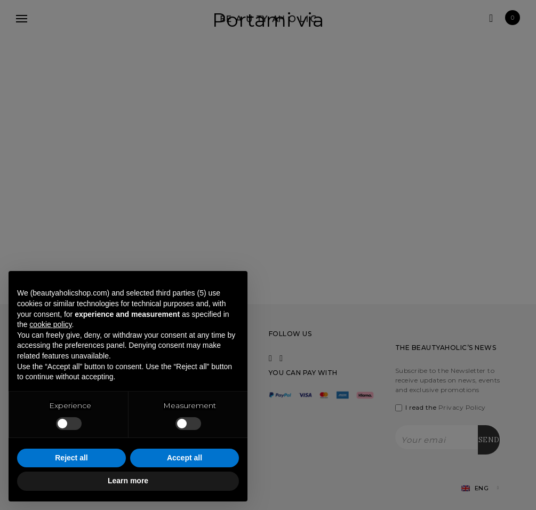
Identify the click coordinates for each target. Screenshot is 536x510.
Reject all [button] (71, 457)
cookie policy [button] (50, 324)
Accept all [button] (184, 457)
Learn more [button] (128, 480)
